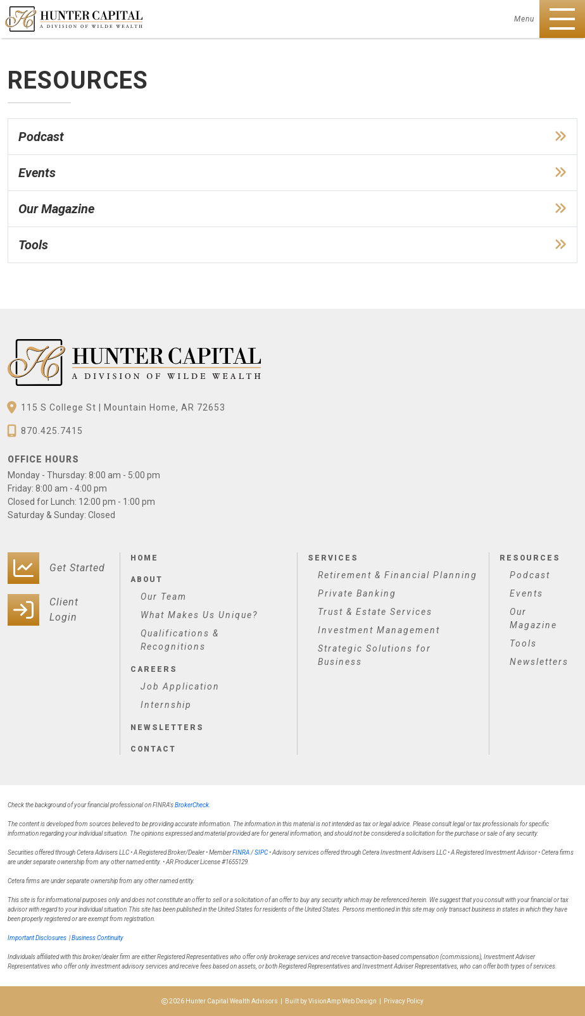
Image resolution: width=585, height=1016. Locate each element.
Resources (530, 558)
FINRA (240, 852)
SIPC (261, 852)
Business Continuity (97, 937)
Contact (153, 749)
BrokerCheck (192, 805)
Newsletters (166, 727)
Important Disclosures (37, 937)
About (146, 579)
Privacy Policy (404, 1001)
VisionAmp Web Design (342, 1001)
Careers (153, 669)
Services (332, 558)
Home (144, 558)
